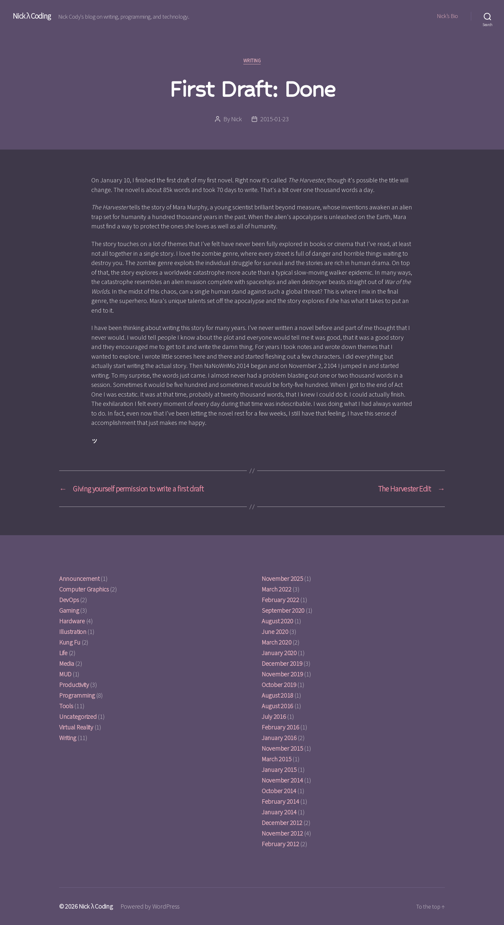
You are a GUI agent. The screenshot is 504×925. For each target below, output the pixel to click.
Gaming (69, 610)
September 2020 (283, 610)
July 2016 (274, 716)
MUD (65, 674)
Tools (66, 706)
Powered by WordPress (150, 906)
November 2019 (282, 674)
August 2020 (277, 621)
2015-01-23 (274, 119)
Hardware (72, 621)
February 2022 (280, 600)
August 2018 (277, 695)
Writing (252, 61)
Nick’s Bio (447, 16)
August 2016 (277, 706)
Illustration (72, 631)
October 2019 (279, 685)
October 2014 (279, 791)
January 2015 (279, 769)
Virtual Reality (76, 727)
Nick (236, 119)
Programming (77, 695)
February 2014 (280, 801)
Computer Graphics (84, 589)
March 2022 (276, 589)
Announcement (79, 578)
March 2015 (276, 759)
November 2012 (282, 833)
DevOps (69, 600)
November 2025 (282, 578)
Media (66, 663)
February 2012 (280, 844)
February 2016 (280, 727)
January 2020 (279, 653)
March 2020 (276, 642)
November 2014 (282, 780)
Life (63, 653)
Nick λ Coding (31, 16)
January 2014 (279, 812)
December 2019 (282, 663)
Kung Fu (69, 642)
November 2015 (282, 748)
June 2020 (275, 631)
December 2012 (282, 823)
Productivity (74, 685)
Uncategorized (78, 716)
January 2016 (279, 738)
